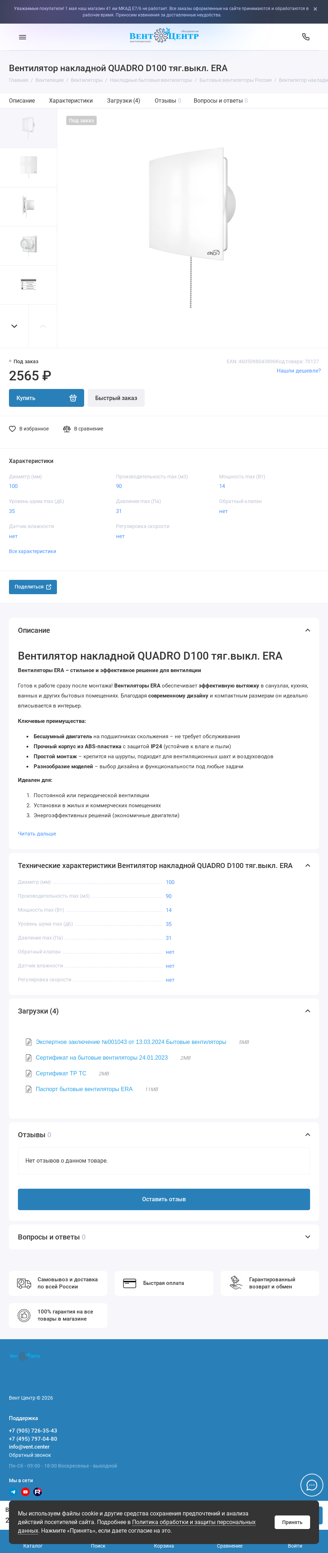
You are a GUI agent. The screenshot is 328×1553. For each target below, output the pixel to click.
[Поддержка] (305, 37)
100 (13, 486)
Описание (22, 100)
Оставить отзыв (164, 1199)
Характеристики (71, 100)
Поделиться (33, 587)
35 (12, 511)
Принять (292, 1522)
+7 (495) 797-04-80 (33, 1439)
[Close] (320, 9)
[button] (14, 326)
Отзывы (168, 100)
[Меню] (22, 37)
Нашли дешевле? (299, 371)
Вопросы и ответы (221, 100)
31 (119, 511)
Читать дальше (37, 833)
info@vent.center (29, 1447)
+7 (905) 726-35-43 (33, 1431)
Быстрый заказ (116, 398)
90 (119, 486)
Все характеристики (32, 551)
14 (222, 486)
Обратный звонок (30, 1455)
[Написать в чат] (312, 1485)
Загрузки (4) (123, 100)
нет (223, 511)
